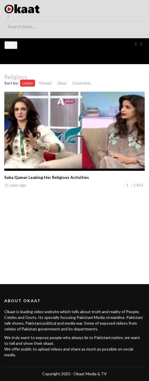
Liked (61, 83)
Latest (27, 83)
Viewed (45, 83)
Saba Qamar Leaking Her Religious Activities (46, 177)
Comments (81, 83)
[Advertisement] (75, 229)
